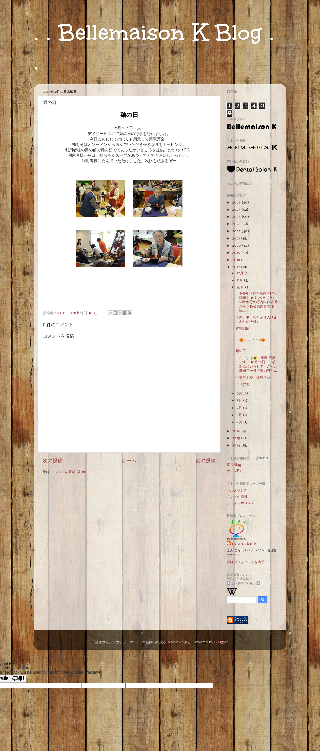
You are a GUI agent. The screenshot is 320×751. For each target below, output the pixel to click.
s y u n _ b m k (244, 544)
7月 (240, 408)
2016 (236, 431)
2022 (236, 231)
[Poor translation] (18, 679)
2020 (237, 246)
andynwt (175, 642)
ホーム (129, 461)
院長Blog (234, 465)
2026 (237, 203)
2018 (236, 260)
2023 (236, 224)
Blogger (221, 642)
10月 (241, 288)
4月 (240, 422)
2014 (236, 445)
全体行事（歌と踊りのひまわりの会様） (256, 320)
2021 (236, 238)
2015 (236, 438)
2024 (237, 217)
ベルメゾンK (236, 491)
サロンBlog (236, 471)
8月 (240, 401)
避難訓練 (242, 329)
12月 (240, 273)
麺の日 (241, 351)
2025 (236, 210)
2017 (236, 267)
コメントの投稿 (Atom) (70, 472)
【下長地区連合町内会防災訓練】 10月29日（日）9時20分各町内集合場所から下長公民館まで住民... (256, 302)
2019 (236, 253)
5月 (240, 415)
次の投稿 (52, 461)
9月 (240, 393)
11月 (240, 280)
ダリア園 (242, 385)
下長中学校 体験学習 (253, 378)
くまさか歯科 (237, 497)
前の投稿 (206, 461)
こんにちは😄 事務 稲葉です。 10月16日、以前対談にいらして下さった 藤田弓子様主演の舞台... (256, 364)
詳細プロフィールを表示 (246, 562)
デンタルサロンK (240, 503)
